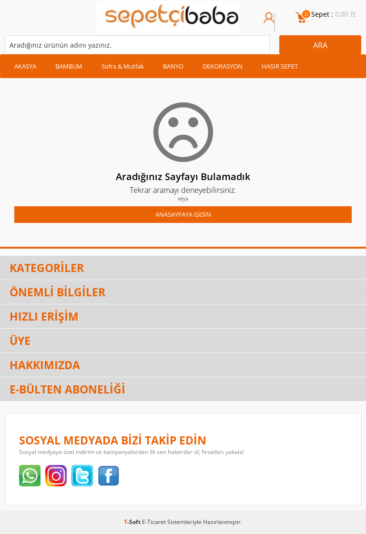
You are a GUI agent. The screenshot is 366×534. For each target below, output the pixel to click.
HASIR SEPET (280, 66)
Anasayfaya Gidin (183, 214)
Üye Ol (280, 22)
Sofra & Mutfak (123, 66)
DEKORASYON (223, 66)
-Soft (133, 522)
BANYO (173, 66)
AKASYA (25, 66)
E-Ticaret (154, 522)
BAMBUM (68, 66)
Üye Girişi (269, 22)
